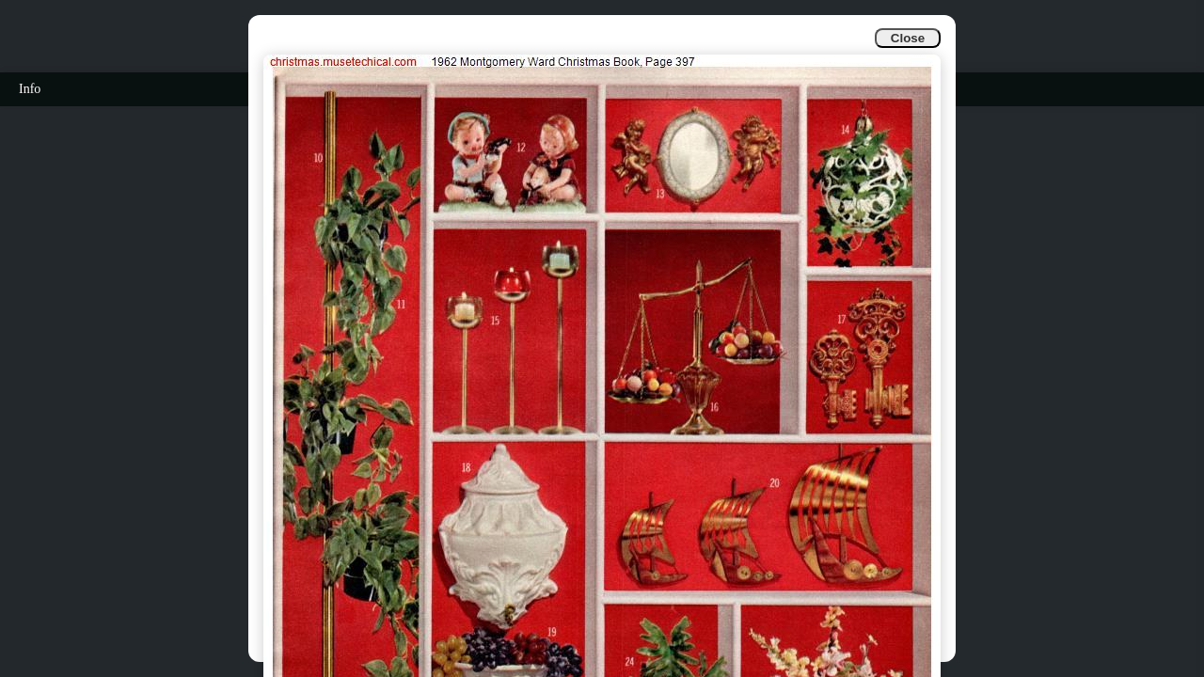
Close (908, 38)
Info (29, 89)
